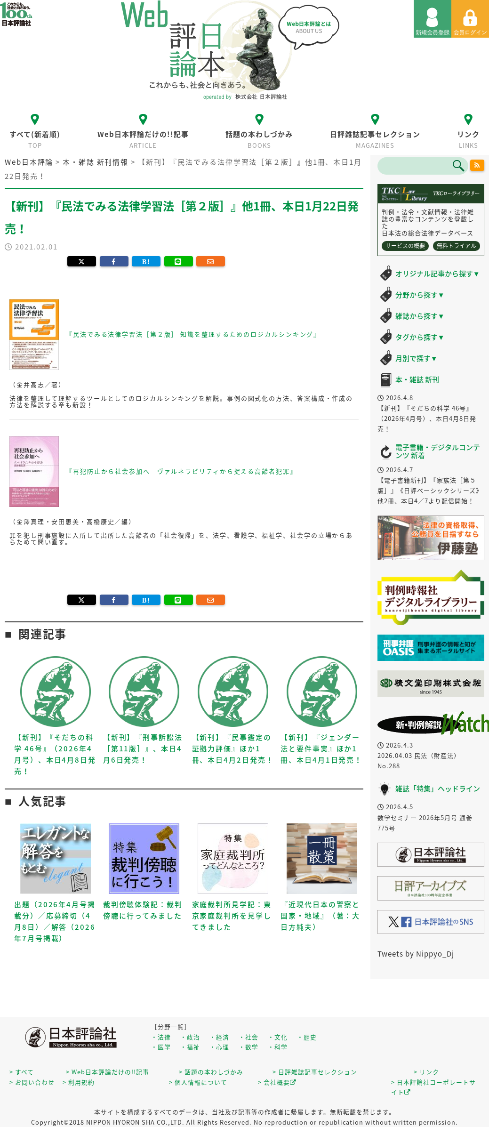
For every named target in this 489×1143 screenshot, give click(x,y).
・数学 (248, 1046)
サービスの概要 (405, 245)
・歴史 (307, 1036)
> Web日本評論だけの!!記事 (107, 1071)
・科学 (278, 1046)
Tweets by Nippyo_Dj (415, 954)
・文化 (278, 1036)
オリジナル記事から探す (437, 273)
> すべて (21, 1071)
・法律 (161, 1036)
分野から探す (420, 295)
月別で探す (416, 358)
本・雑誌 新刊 (417, 379)
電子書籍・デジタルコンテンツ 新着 (437, 451)
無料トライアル (456, 245)
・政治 (190, 1036)
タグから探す (420, 337)
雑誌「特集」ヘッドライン (437, 788)
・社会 (248, 1036)
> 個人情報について (198, 1082)
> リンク (426, 1071)
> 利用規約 (79, 1082)
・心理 (219, 1046)
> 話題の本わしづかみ (211, 1071)
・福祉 (190, 1046)
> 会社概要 (277, 1082)
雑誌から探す (420, 316)
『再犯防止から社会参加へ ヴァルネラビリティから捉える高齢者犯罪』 (181, 470)
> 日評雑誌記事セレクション (315, 1071)
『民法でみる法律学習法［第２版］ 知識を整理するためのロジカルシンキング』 (193, 333)
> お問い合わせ (32, 1082)
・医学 (161, 1046)
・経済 (219, 1036)
